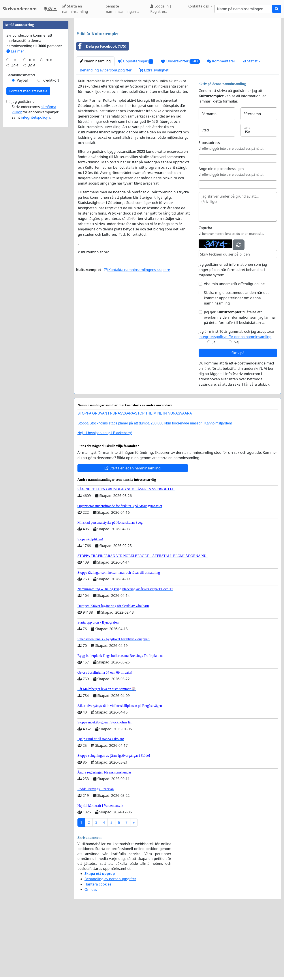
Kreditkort (50, 212)
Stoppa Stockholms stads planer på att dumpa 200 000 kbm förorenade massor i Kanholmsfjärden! (154, 485)
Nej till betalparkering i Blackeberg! (104, 495)
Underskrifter (180, 122)
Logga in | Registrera (160, 9)
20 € (48, 192)
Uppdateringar (136, 122)
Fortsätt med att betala (28, 223)
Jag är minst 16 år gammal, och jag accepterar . (237, 396)
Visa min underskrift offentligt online (234, 345)
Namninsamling (95, 122)
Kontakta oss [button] (199, 6)
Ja (214, 403)
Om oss (91, 951)
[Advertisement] (177, 56)
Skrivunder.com (20, 9)
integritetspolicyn (35, 249)
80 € (31, 198)
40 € (15, 198)
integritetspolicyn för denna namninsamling (235, 398)
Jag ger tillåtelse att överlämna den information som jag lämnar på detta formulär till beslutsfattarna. (240, 379)
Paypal (22, 212)
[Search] (243, 9)
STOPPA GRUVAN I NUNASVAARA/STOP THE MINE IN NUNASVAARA (134, 475)
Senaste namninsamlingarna (122, 9)
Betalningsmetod (20, 207)
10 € (31, 192)
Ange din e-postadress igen (221, 230)
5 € (13, 192)
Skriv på (237, 414)
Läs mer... (16, 183)
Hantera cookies (98, 945)
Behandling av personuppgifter (106, 131)
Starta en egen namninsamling (133, 529)
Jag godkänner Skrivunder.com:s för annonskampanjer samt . (35, 241)
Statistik (251, 122)
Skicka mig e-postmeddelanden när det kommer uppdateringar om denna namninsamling (236, 359)
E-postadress (209, 204)
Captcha (205, 289)
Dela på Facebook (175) (101, 108)
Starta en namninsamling (75, 9)
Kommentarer (221, 122)
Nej (236, 403)
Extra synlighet (153, 131)
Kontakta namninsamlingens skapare (137, 331)
